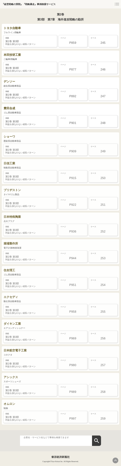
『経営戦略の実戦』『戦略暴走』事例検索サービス (29, 4)
